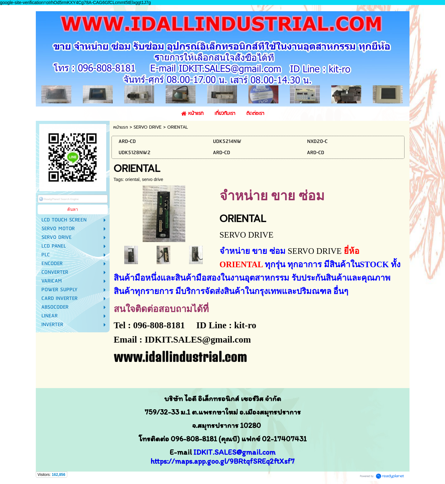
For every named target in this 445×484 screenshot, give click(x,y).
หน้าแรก (120, 127)
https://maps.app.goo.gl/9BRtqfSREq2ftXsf (220, 461)
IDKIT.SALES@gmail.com (234, 452)
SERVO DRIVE (148, 127)
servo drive (152, 179)
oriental (132, 179)
